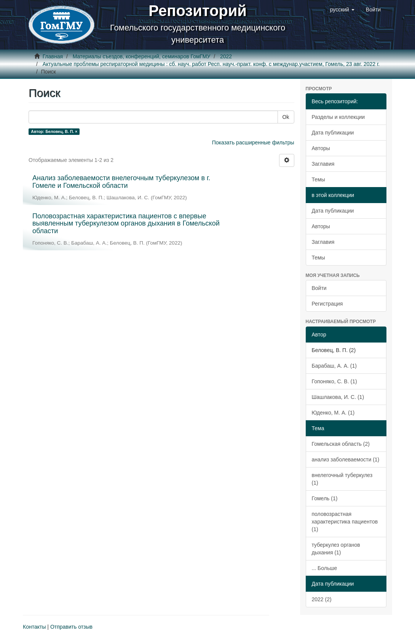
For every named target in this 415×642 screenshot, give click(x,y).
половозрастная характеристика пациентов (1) (345, 521)
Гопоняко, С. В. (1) (334, 381)
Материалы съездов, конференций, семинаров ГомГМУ (142, 56)
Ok (286, 117)
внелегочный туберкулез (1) (342, 479)
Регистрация (327, 304)
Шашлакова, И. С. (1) (338, 397)
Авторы (321, 148)
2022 (226, 56)
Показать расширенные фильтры (253, 142)
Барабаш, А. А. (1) (334, 366)
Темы (318, 179)
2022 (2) (322, 599)
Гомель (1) (325, 498)
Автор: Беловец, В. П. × (54, 131)
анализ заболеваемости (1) (346, 459)
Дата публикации (333, 133)
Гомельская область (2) (341, 444)
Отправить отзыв (71, 627)
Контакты (34, 627)
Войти (319, 288)
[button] (342, 9)
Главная (53, 56)
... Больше (324, 568)
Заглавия (323, 164)
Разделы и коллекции (338, 117)
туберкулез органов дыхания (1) (336, 549)
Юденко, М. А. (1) (333, 413)
